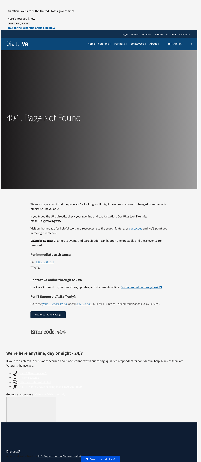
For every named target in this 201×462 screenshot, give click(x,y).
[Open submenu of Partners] (126, 44)
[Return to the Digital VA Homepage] (22, 43)
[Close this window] (31, 409)
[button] (31, 28)
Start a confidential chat (35, 382)
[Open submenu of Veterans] (110, 44)
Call (33, 373)
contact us (135, 228)
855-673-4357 (84, 304)
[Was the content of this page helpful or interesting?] (100, 459)
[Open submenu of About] (158, 44)
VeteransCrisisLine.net (49, 394)
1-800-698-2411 (45, 262)
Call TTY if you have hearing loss (51, 387)
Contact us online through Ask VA (141, 287)
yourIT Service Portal (55, 304)
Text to (29, 378)
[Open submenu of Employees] (145, 44)
